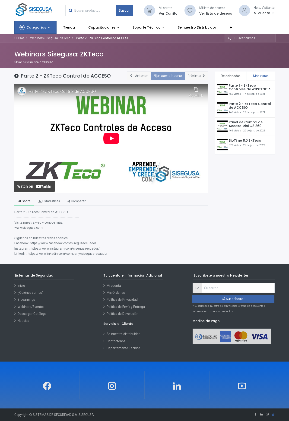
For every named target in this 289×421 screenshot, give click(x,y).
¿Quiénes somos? (31, 292)
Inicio (21, 285)
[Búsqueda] (228, 38)
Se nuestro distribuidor (123, 334)
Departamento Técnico (123, 348)
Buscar (124, 10)
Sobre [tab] (24, 201)
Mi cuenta (114, 285)
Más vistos (261, 76)
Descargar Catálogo (32, 314)
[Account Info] (264, 13)
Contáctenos (116, 341)
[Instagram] (273, 415)
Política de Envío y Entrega (126, 307)
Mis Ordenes (116, 292)
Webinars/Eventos (31, 307)
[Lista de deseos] (190, 10)
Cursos (19, 38)
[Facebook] (255, 415)
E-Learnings (26, 299)
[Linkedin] (261, 415)
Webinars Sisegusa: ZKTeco (59, 54)
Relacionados (231, 76)
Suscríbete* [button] (233, 299)
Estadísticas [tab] (49, 201)
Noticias (23, 321)
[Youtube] (267, 415)
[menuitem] (69, 27)
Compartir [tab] (76, 201)
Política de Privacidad (122, 299)
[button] (231, 27)
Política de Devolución (122, 314)
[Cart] (149, 10)
